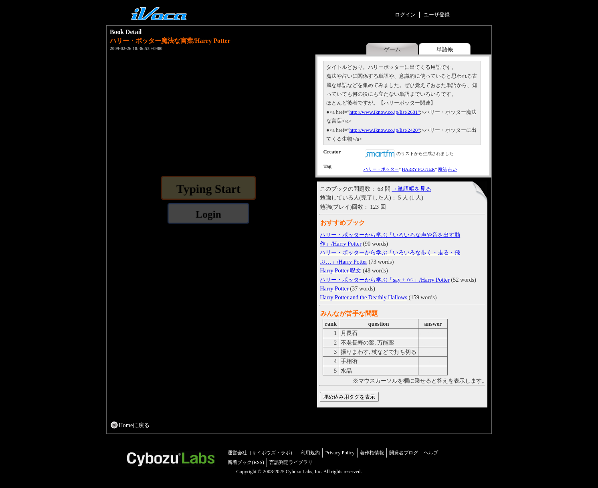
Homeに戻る (134, 425)
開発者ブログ (403, 453)
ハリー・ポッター (381, 169)
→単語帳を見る (411, 189)
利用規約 (310, 453)
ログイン (405, 15)
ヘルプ (431, 453)
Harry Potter (335, 288)
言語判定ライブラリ (291, 462)
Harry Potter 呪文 (340, 270)
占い (452, 169)
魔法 (442, 169)
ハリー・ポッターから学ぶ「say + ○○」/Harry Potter (384, 279)
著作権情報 (372, 453)
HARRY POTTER (418, 169)
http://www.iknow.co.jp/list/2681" (385, 112)
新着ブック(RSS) (246, 462)
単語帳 (444, 49)
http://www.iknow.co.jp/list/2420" (385, 130)
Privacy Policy (339, 453)
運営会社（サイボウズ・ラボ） (261, 453)
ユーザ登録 (437, 15)
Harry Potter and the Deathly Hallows (363, 297)
